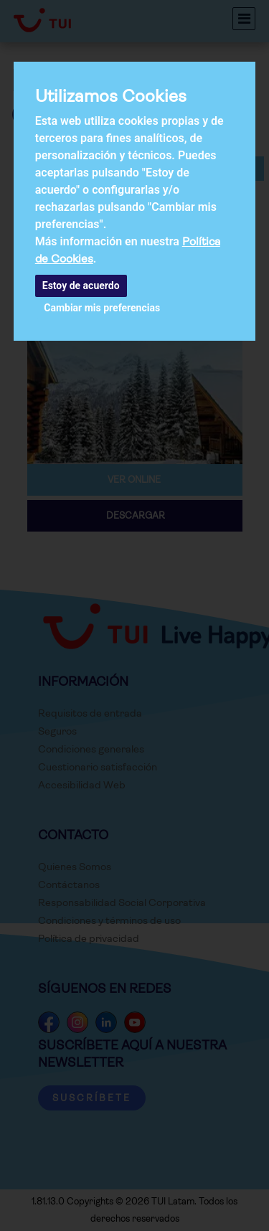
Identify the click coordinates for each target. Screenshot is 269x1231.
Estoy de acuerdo (81, 285)
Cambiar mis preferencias (102, 307)
